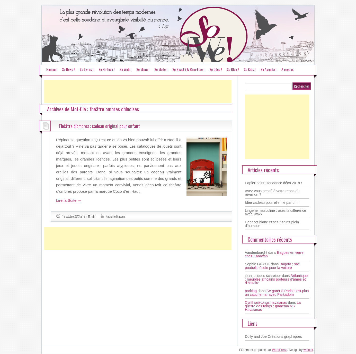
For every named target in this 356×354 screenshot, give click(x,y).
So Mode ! (160, 69)
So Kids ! (249, 69)
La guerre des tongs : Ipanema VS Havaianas (273, 306)
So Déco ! (215, 69)
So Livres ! (86, 69)
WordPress (279, 350)
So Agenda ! (268, 69)
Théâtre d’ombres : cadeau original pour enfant (99, 126)
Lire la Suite (68, 200)
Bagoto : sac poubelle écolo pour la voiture (272, 266)
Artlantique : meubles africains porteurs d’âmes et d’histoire (276, 279)
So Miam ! (142, 69)
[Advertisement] (138, 91)
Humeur (51, 69)
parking (251, 291)
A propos (287, 69)
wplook (308, 350)
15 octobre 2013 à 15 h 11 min (79, 216)
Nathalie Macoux (115, 216)
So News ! (68, 69)
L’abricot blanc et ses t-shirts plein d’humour (272, 224)
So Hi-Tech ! (106, 69)
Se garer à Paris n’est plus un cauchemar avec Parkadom (277, 293)
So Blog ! (233, 69)
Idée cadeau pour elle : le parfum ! (272, 202)
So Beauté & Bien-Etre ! (188, 69)
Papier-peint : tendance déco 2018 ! (273, 183)
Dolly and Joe (256, 336)
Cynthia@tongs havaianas (266, 302)
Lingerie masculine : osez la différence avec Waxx (275, 212)
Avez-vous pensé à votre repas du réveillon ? (272, 193)
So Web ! (125, 69)
